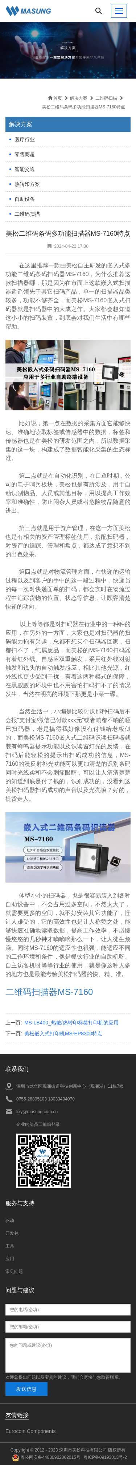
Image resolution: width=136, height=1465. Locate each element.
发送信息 (26, 1389)
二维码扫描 (27, 214)
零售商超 (25, 154)
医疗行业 (25, 139)
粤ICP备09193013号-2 (105, 1457)
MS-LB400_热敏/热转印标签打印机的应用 (71, 1023)
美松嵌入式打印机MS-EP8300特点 (63, 1033)
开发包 (11, 1233)
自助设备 (25, 199)
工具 (9, 1246)
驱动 (9, 1220)
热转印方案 (27, 184)
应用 (9, 1258)
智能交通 (25, 169)
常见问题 (14, 1271)
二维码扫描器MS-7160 (49, 992)
